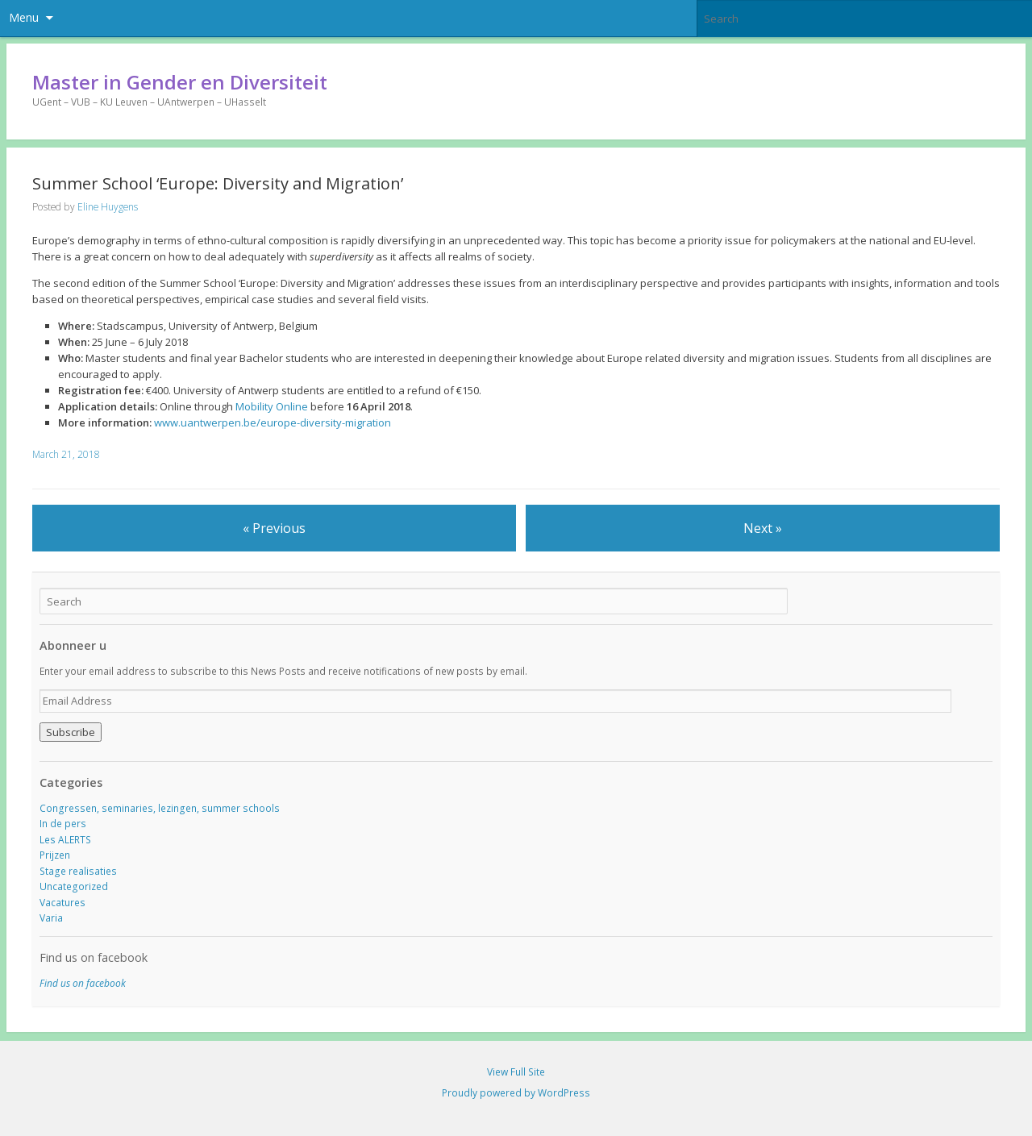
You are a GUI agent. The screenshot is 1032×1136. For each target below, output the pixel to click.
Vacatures (62, 902)
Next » (762, 528)
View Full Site (516, 1072)
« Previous (274, 528)
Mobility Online (271, 406)
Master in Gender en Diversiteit (179, 82)
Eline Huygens (107, 207)
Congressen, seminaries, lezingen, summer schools (160, 808)
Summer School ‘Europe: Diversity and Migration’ (217, 183)
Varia (51, 918)
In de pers (63, 823)
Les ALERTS (65, 840)
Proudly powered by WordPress (516, 1093)
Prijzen (55, 855)
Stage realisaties (78, 871)
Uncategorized (74, 886)
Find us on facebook (94, 957)
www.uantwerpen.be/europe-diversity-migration (272, 422)
